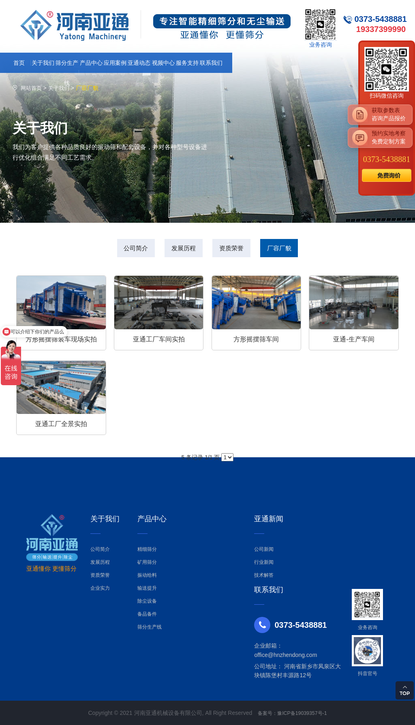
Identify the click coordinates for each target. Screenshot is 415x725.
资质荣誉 (235, 248)
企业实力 (100, 588)
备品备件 (147, 614)
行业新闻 (264, 562)
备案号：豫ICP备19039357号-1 (292, 713)
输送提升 (147, 588)
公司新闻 (264, 549)
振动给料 (147, 575)
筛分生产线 (149, 627)
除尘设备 (147, 601)
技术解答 (264, 575)
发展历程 (180, 248)
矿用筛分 (147, 562)
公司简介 (123, 248)
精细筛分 (147, 549)
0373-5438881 (387, 159)
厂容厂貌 (292, 248)
